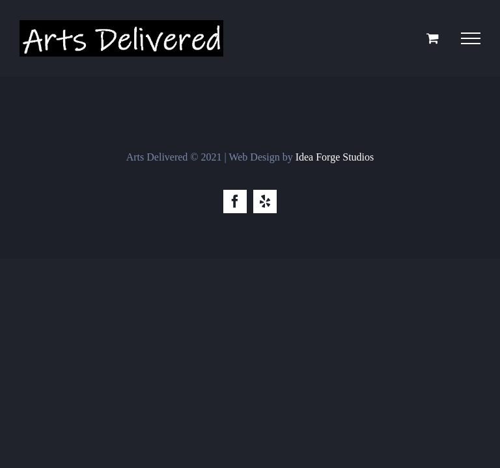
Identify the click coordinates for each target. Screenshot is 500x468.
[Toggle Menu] (471, 38)
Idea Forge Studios (335, 156)
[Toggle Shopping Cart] (432, 38)
